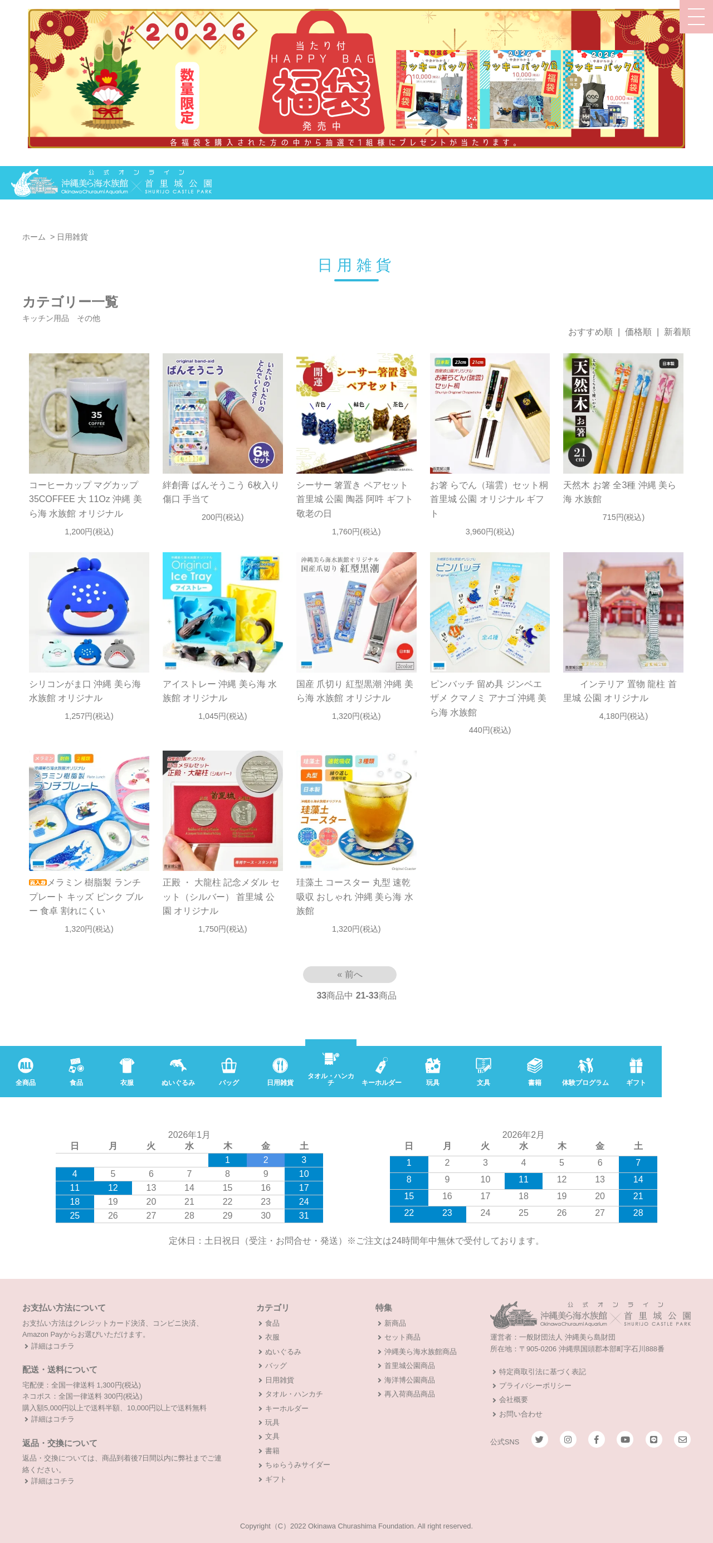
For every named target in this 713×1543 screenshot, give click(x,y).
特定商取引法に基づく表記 (542, 1371)
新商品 (395, 1323)
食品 (272, 1323)
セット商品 (402, 1337)
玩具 (272, 1422)
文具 (272, 1436)
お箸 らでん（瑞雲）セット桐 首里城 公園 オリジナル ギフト (489, 499)
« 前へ (349, 974)
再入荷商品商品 (409, 1394)
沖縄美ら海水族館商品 (420, 1351)
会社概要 (513, 1399)
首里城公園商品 (409, 1365)
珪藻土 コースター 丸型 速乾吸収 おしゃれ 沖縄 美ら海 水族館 (354, 897)
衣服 (272, 1337)
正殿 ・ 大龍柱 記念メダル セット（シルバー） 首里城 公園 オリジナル (221, 897)
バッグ (276, 1365)
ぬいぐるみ (283, 1351)
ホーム (34, 236)
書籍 (272, 1451)
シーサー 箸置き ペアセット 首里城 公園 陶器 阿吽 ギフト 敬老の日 (354, 499)
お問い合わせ (521, 1414)
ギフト (276, 1479)
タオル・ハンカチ (294, 1394)
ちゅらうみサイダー (297, 1465)
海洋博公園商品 (409, 1380)
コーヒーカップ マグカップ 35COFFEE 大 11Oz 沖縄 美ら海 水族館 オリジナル (85, 499)
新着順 (677, 332)
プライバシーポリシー (535, 1385)
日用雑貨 (72, 236)
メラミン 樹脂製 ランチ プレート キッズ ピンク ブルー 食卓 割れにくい (86, 897)
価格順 (638, 332)
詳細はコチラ (53, 1346)
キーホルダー (287, 1408)
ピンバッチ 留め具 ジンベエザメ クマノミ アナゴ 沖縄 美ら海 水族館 (488, 698)
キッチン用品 (45, 318)
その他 (88, 318)
